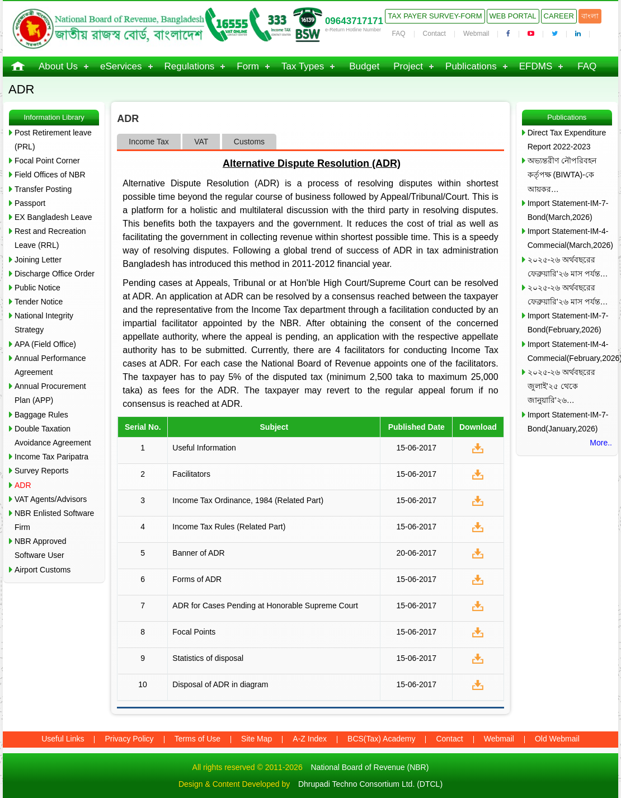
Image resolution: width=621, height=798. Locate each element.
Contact (434, 33)
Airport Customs (42, 569)
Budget (364, 66)
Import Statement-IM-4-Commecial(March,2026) (570, 238)
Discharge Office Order (55, 273)
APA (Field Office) (45, 344)
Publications (471, 66)
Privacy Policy (129, 738)
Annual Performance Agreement (50, 365)
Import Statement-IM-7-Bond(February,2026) (568, 322)
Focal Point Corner (47, 160)
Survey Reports (41, 470)
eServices (121, 66)
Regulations (189, 66)
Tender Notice (39, 301)
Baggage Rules (41, 414)
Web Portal (513, 16)
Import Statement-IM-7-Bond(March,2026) (568, 210)
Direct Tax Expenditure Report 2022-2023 (567, 139)
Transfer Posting (43, 189)
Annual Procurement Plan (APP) (50, 393)
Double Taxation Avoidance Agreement (53, 435)
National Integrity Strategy (44, 322)
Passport (30, 203)
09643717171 (354, 21)
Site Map (256, 738)
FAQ (399, 33)
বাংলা (590, 16)
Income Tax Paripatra (51, 456)
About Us (58, 66)
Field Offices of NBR (50, 174)
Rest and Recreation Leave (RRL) (50, 238)
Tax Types (302, 66)
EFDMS (536, 66)
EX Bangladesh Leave (53, 217)
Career (559, 16)
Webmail (476, 33)
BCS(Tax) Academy (381, 738)
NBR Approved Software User (41, 548)
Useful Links (62, 738)
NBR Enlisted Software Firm (54, 520)
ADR (23, 485)
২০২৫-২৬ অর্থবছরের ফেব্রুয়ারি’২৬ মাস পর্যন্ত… (568, 266)
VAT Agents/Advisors (51, 499)
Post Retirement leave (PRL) (53, 139)
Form (248, 66)
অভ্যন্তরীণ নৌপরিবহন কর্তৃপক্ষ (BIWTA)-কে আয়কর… (562, 174)
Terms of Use (197, 738)
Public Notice (37, 287)
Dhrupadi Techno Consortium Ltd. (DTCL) (370, 784)
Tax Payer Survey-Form (435, 16)
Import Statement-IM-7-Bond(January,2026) (568, 421)
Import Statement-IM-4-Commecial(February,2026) (570, 351)
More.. (601, 442)
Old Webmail (557, 738)
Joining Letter (38, 259)
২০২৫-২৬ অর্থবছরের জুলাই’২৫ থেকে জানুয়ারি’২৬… (562, 386)
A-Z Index (310, 738)
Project (408, 66)
